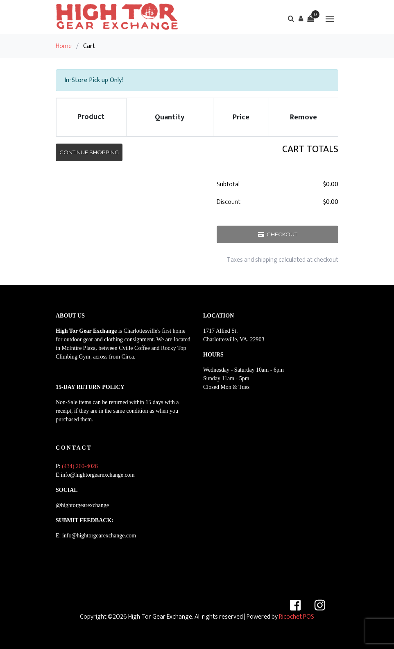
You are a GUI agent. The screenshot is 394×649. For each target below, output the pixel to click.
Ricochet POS (296, 616)
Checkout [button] (277, 234)
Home (64, 46)
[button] (301, 18)
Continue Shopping (89, 152)
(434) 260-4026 (80, 466)
